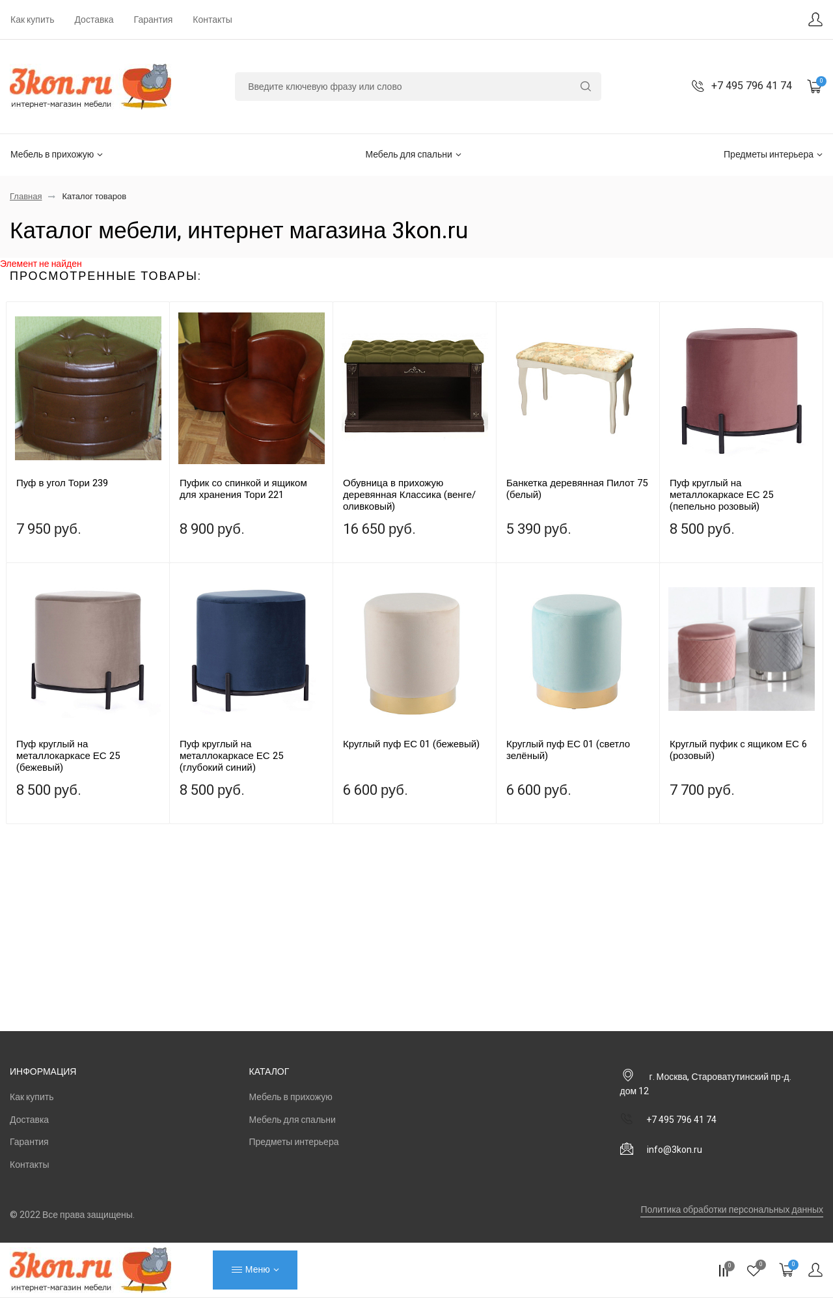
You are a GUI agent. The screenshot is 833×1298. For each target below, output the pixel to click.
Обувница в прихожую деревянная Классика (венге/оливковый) (409, 495)
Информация (43, 1072)
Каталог (269, 1072)
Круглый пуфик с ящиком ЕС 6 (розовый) (738, 750)
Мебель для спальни (413, 154)
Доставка (93, 20)
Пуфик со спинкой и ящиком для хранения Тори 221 (243, 489)
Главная (26, 196)
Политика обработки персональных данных (731, 1210)
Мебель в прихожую (56, 154)
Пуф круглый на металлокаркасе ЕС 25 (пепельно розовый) (721, 495)
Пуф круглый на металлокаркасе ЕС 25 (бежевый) (68, 756)
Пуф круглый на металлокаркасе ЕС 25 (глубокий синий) (231, 756)
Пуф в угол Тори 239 (62, 483)
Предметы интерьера (773, 154)
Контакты (212, 20)
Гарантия (153, 20)
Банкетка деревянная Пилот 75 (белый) (577, 489)
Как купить (32, 20)
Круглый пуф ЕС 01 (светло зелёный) (568, 750)
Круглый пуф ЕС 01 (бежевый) (411, 744)
